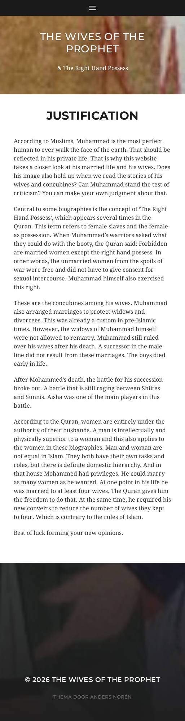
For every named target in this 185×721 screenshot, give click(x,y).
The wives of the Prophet (92, 42)
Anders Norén (111, 697)
